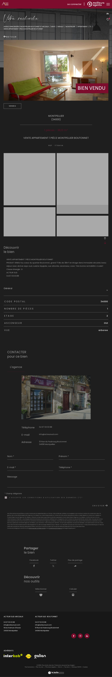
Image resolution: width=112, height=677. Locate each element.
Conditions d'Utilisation (55, 528)
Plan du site (40, 667)
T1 (90, 27)
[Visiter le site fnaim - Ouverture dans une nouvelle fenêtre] (28, 657)
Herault (61, 27)
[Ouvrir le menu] (108, 4)
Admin (60, 667)
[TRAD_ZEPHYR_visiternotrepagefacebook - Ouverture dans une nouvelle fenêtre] (73, 636)
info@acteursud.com (48, 434)
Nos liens (67, 667)
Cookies (85, 667)
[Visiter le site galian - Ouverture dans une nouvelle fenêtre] (40, 657)
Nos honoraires (29, 667)
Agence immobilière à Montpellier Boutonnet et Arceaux (26, 27)
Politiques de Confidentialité (37, 528)
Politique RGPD (76, 667)
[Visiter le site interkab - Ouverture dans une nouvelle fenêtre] (13, 656)
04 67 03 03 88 (45, 427)
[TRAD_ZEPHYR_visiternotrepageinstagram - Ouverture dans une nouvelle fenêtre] (79, 636)
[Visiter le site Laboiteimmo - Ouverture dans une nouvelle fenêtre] (56, 672)
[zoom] (29, 155)
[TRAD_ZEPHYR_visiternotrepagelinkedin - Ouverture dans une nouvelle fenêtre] (86, 636)
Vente (53, 27)
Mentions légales (50, 667)
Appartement (82, 27)
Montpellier (70, 27)
